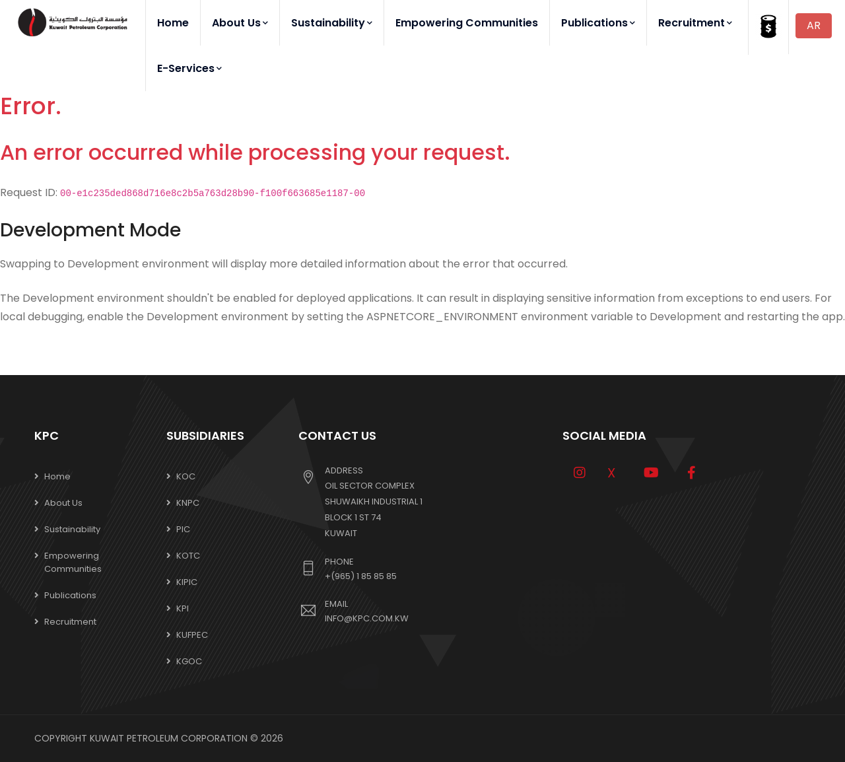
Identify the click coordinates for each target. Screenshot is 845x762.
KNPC (187, 503)
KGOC (189, 661)
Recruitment (695, 22)
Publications (598, 22)
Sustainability (331, 22)
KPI (182, 608)
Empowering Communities (466, 22)
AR (814, 25)
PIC (183, 529)
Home (173, 22)
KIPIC (186, 582)
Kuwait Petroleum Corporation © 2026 (186, 738)
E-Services (189, 68)
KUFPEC (192, 635)
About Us (240, 22)
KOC (185, 476)
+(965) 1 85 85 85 (361, 576)
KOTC (188, 555)
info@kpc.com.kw (367, 618)
